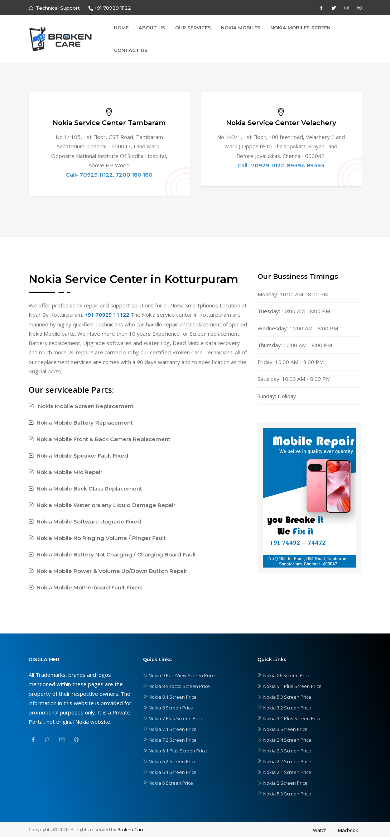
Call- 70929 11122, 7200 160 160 (109, 174)
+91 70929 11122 (107, 314)
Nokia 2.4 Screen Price (284, 740)
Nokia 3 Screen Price (282, 729)
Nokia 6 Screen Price (168, 783)
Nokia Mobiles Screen (300, 27)
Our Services (193, 27)
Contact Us (131, 50)
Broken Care (131, 829)
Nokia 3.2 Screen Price (284, 707)
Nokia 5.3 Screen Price (284, 697)
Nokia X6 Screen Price (283, 675)
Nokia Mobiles (240, 27)
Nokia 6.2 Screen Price (170, 761)
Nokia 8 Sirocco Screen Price (176, 686)
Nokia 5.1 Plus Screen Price (289, 686)
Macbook (348, 830)
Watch (320, 830)
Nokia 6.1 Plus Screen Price (175, 750)
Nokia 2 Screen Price (282, 783)
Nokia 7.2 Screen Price (170, 740)
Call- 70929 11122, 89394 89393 (280, 165)
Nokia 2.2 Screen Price (284, 761)
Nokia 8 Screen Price (168, 707)
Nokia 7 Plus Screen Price (173, 718)
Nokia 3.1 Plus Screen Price (289, 718)
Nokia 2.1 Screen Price (284, 772)
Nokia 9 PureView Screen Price (179, 675)
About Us (152, 27)
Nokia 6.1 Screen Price (170, 772)
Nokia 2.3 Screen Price (284, 750)
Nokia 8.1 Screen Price (170, 697)
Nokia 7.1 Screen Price (170, 729)
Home (121, 27)
